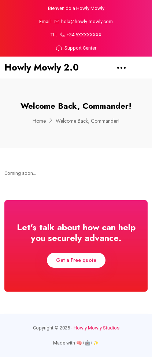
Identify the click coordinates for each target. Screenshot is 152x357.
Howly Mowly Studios (96, 328)
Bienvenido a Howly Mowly (76, 8)
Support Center (76, 48)
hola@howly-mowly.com (84, 21)
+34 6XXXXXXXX (80, 34)
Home (39, 121)
